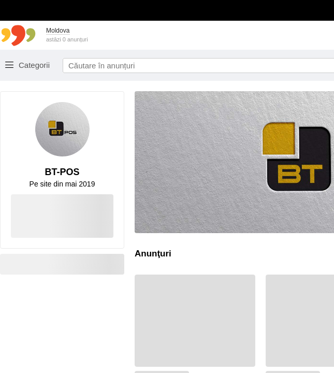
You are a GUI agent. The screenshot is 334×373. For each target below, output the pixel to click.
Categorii (34, 65)
